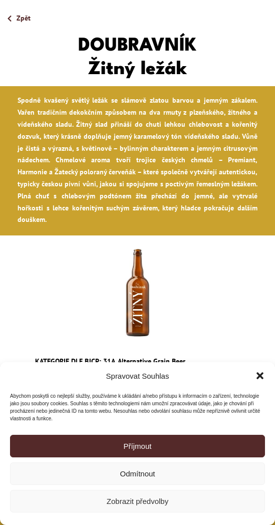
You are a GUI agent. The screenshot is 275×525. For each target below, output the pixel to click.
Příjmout (138, 446)
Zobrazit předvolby (137, 501)
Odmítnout (137, 473)
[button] (260, 376)
